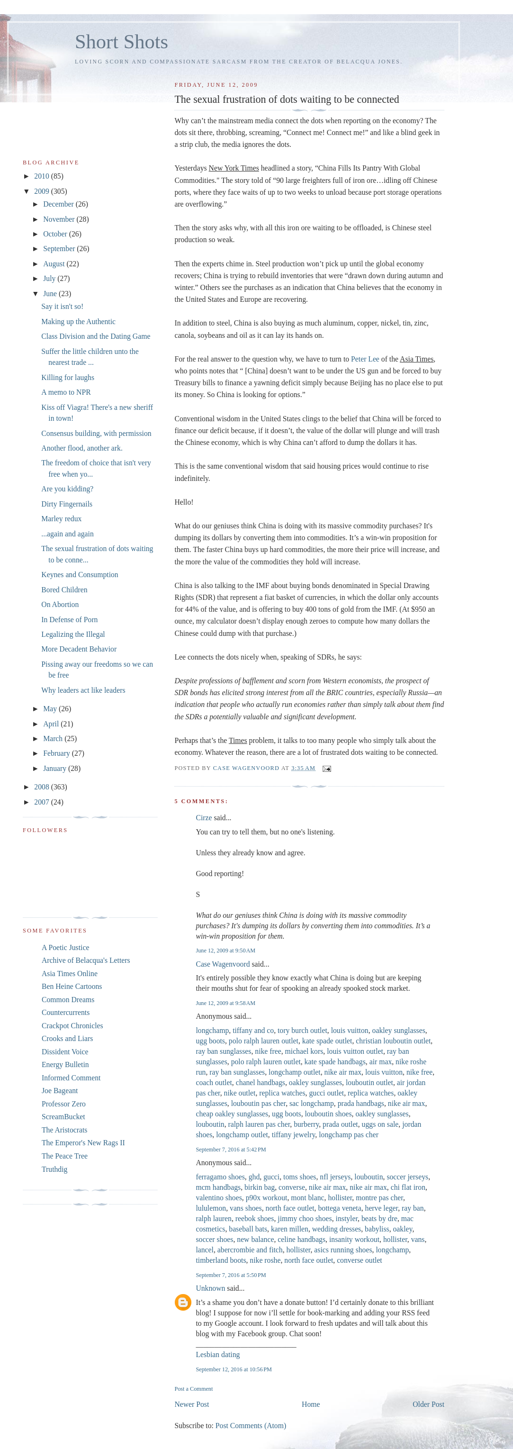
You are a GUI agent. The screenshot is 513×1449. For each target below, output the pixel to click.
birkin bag (259, 1187)
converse (292, 1187)
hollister (340, 1198)
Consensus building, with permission (96, 433)
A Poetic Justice (65, 947)
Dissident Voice (65, 1052)
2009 (42, 191)
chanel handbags (260, 1082)
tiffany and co (253, 1030)
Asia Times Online (70, 973)
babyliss (377, 1229)
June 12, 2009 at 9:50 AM (225, 950)
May (51, 709)
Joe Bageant (60, 1091)
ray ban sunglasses (223, 1051)
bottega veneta (339, 1208)
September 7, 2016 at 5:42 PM (231, 1149)
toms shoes (299, 1177)
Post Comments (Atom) (251, 1426)
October (56, 234)
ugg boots (210, 1041)
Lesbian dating (218, 1354)
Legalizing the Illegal (73, 634)
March (53, 738)
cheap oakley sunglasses (232, 1114)
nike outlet (240, 1093)
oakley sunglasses (398, 1030)
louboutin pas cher (258, 1103)
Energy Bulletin (65, 1064)
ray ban (413, 1208)
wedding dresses (336, 1229)
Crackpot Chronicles (72, 1026)
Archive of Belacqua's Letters (86, 960)
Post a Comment (193, 1389)
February (57, 753)
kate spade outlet (327, 1041)
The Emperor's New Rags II (83, 1143)
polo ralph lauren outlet (263, 1041)
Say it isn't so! (62, 306)
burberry (306, 1124)
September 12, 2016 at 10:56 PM (233, 1369)
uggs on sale (380, 1124)
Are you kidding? (67, 489)
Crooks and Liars (67, 1038)
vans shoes (246, 1208)
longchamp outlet (295, 1072)
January (55, 768)
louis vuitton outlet (355, 1051)
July (50, 278)
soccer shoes (214, 1239)
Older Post (428, 1404)
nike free (268, 1051)
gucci (271, 1177)
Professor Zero (64, 1104)
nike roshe (265, 1260)
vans (418, 1239)
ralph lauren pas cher (259, 1124)
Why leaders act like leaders (83, 690)
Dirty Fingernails (66, 504)
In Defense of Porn (69, 620)
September (60, 249)
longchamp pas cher (348, 1135)
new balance (255, 1239)
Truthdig (54, 1169)
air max (380, 1062)
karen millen (289, 1229)
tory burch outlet (302, 1030)
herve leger (381, 1208)
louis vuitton (350, 1030)
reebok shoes (254, 1218)
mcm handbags (218, 1187)
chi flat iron (408, 1187)
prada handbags (361, 1103)
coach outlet (214, 1082)
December (59, 204)
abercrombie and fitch (250, 1250)
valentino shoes (219, 1198)
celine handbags (301, 1239)
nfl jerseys (335, 1177)
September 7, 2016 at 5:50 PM (231, 1275)
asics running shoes (343, 1250)
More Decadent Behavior (79, 649)
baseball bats (248, 1229)
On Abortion (60, 604)
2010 (42, 176)
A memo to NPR (65, 392)
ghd (254, 1177)
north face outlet (290, 1208)
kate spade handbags (335, 1062)
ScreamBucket (63, 1117)
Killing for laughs (67, 377)
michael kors (304, 1051)
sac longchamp (311, 1103)
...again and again (67, 534)
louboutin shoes (328, 1114)
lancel (205, 1250)
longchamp (212, 1030)
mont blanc (307, 1198)
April (52, 724)
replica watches (282, 1093)
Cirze (204, 818)
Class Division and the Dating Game (95, 336)
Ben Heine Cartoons (72, 986)
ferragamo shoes (220, 1177)
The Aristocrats (64, 1130)
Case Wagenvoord (223, 964)
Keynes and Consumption (79, 575)
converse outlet (359, 1260)
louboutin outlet (369, 1082)
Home (311, 1404)
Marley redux (61, 519)
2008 (42, 787)
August (54, 264)
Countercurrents (66, 1012)
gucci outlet (326, 1093)
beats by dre (379, 1218)
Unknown (210, 1288)
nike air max (343, 1072)
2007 (42, 802)
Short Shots (121, 41)
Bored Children (64, 590)
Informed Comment (71, 1078)
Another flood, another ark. (82, 448)
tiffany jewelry (293, 1135)
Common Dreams (68, 1000)
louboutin (210, 1124)
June (51, 294)
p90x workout (267, 1198)
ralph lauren (214, 1218)
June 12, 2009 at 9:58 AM (225, 1003)
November (59, 219)
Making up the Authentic (78, 321)
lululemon (211, 1208)
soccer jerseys (407, 1177)
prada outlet (340, 1124)
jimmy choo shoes (305, 1218)
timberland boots (221, 1260)
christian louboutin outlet (393, 1041)
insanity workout (354, 1239)
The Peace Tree (65, 1156)
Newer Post (191, 1404)
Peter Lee (365, 359)
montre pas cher (379, 1198)
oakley (402, 1229)
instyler (347, 1218)
